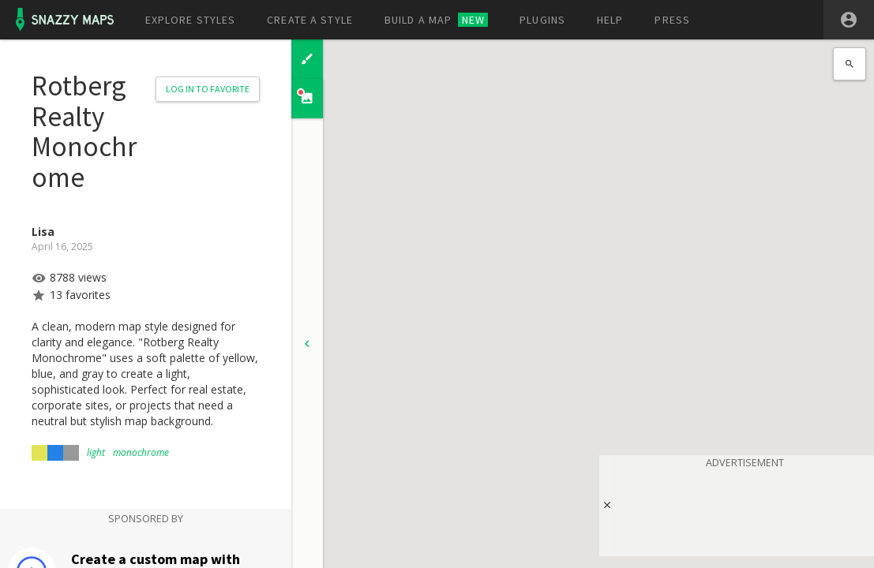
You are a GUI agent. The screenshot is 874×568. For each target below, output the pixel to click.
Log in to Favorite (207, 89)
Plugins (542, 20)
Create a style (310, 20)
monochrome (141, 452)
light (96, 452)
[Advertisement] (744, 509)
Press (672, 20)
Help (610, 20)
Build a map (436, 20)
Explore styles (190, 20)
